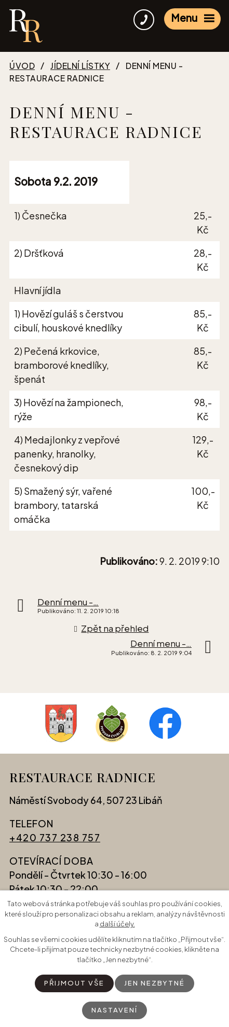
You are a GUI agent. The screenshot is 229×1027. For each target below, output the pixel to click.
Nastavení (114, 1010)
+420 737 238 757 (54, 837)
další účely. (117, 924)
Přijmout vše (74, 983)
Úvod (22, 66)
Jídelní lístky (80, 66)
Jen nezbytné (154, 983)
